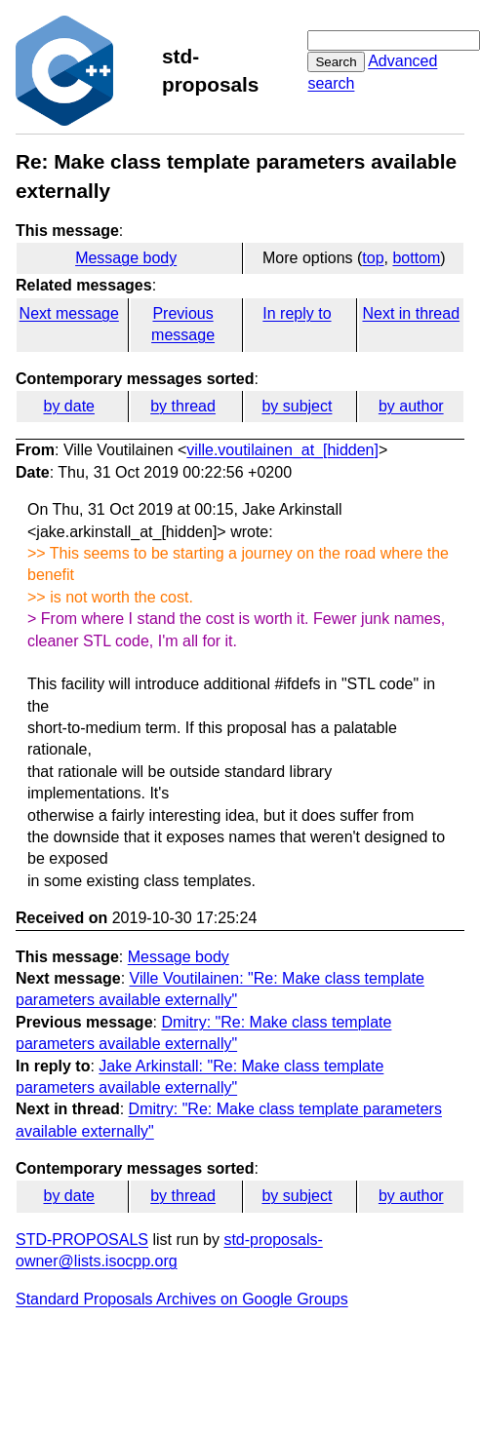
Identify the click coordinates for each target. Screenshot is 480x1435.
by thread (183, 406)
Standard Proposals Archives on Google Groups (182, 1299)
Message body (126, 258)
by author (411, 406)
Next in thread (411, 313)
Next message (69, 313)
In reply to (296, 313)
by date (68, 406)
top (372, 258)
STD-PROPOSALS (82, 1239)
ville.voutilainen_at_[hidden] (282, 450)
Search (335, 62)
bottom (416, 258)
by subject (296, 406)
